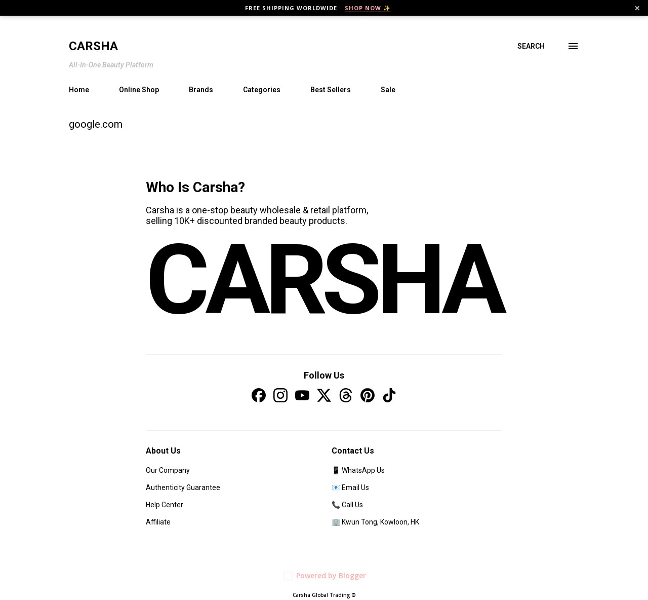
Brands (201, 90)
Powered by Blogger (324, 575)
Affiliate (158, 522)
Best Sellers (330, 90)
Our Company (168, 470)
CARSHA (324, 280)
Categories (261, 90)
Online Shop (139, 90)
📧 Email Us (350, 487)
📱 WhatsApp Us (358, 470)
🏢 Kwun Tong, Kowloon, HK (375, 522)
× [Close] (637, 8)
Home (79, 90)
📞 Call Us (347, 505)
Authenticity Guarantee (183, 487)
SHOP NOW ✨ (368, 8)
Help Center (164, 505)
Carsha (93, 46)
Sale (388, 90)
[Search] (531, 46)
